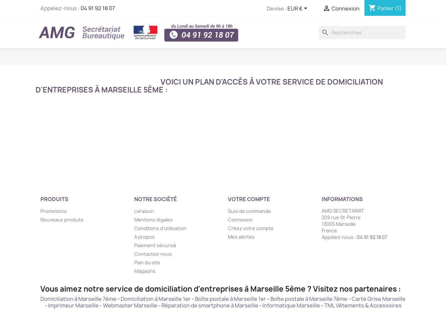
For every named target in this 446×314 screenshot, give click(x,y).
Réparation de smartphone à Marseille (209, 305)
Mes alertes (241, 237)
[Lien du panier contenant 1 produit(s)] (385, 8)
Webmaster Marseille (130, 305)
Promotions (53, 211)
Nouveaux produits (62, 220)
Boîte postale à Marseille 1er (230, 298)
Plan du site (147, 262)
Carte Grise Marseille (379, 298)
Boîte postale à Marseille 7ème (308, 298)
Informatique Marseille (291, 305)
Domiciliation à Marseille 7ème (78, 298)
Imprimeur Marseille (73, 305)
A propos (144, 237)
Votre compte (249, 199)
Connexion (240, 220)
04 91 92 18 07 (98, 8)
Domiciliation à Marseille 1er (156, 298)
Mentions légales (153, 220)
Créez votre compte (251, 228)
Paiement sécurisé (155, 245)
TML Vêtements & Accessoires (363, 305)
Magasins (145, 271)
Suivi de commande (249, 211)
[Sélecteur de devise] (298, 9)
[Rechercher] (362, 32)
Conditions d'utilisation (160, 228)
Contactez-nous (153, 254)
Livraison (144, 211)
